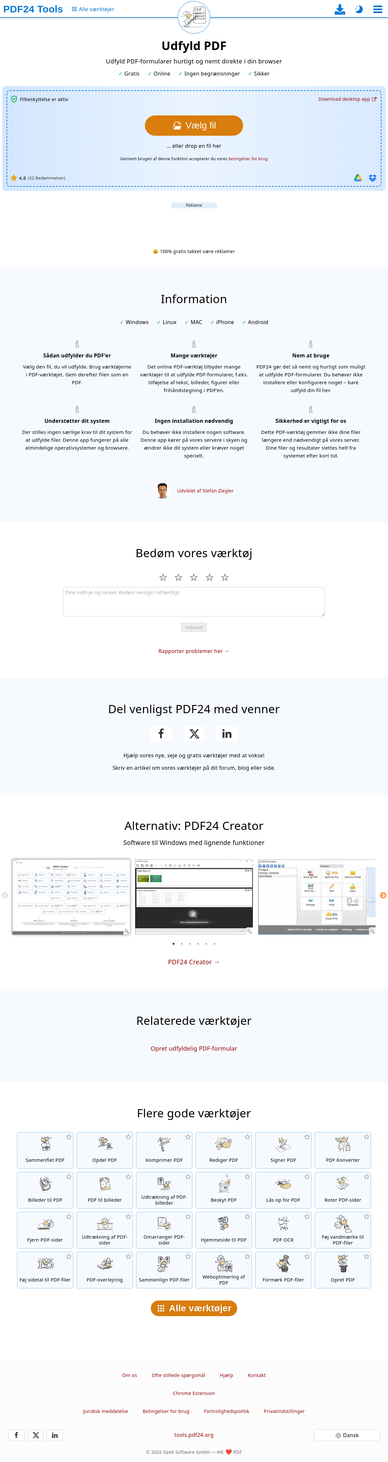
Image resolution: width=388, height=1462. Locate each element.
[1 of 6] (173, 943)
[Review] (194, 601)
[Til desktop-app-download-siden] (340, 9)
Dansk (351, 1435)
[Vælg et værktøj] (377, 9)
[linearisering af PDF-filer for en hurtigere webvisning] (224, 1270)
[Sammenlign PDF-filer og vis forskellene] (164, 1270)
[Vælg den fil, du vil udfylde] (194, 125)
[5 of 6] (206, 943)
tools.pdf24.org (194, 1434)
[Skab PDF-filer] (343, 1270)
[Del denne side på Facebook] (161, 733)
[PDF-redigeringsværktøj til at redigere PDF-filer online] (224, 1150)
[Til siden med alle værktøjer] (92, 9)
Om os (129, 1375)
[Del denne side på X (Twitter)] (194, 733)
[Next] (383, 895)
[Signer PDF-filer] (283, 1150)
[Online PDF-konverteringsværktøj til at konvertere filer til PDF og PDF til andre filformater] (343, 1150)
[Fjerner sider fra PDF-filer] (45, 1230)
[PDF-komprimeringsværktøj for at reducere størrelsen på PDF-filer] (164, 1150)
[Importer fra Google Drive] (357, 178)
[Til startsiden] (33, 9)
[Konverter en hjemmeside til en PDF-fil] (224, 1230)
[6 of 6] (214, 943)
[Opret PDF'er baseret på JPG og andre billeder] (45, 1190)
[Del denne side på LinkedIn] (227, 733)
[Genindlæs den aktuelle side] (194, 17)
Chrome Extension (194, 1393)
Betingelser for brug (166, 1411)
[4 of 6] (198, 943)
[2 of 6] (182, 943)
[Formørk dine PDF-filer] (283, 1270)
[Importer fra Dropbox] (372, 178)
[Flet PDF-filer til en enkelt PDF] (45, 1150)
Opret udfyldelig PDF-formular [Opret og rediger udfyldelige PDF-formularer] (193, 1048)
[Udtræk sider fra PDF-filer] (105, 1230)
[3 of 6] (190, 943)
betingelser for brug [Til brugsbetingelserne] (248, 159)
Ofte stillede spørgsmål (178, 1375)
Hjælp (226, 1375)
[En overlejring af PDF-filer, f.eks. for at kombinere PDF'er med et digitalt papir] (105, 1270)
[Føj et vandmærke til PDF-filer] (343, 1230)
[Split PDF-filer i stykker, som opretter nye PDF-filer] (105, 1150)
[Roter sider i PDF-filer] (343, 1190)
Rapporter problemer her (190, 651)
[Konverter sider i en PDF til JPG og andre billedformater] (105, 1190)
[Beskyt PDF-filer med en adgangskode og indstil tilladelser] (224, 1190)
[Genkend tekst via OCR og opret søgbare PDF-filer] (283, 1230)
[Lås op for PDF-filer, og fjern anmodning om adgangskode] (283, 1190)
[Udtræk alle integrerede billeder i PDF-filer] (164, 1190)
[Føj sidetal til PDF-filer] (45, 1270)
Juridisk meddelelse (105, 1411)
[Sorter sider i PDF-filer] (164, 1230)
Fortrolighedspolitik (226, 1411)
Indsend (194, 627)
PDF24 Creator (190, 961)
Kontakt (257, 1375)
